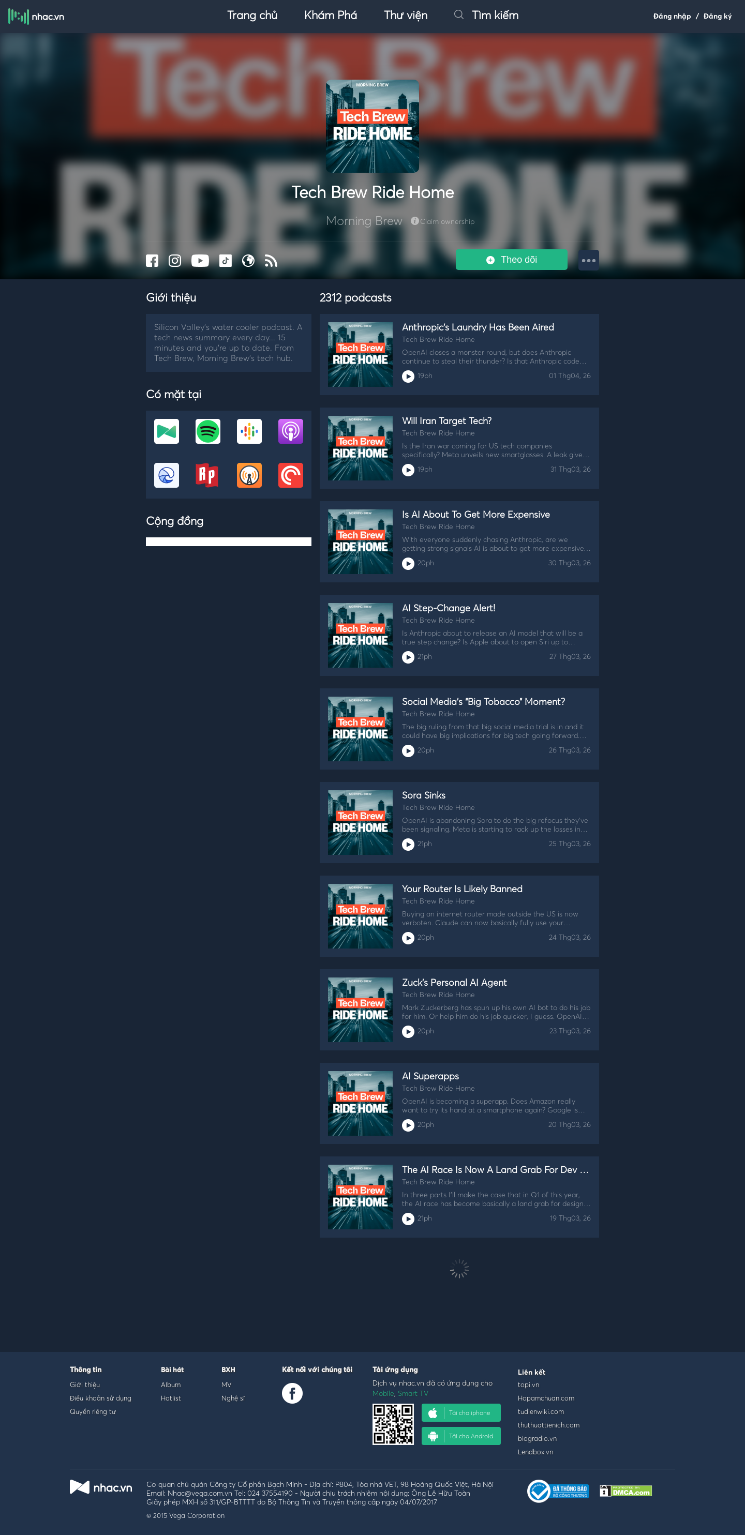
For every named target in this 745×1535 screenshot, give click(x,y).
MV (226, 1384)
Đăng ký (718, 16)
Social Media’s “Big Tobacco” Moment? (483, 702)
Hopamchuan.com (546, 1398)
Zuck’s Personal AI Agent (454, 983)
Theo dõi (512, 259)
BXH (228, 1370)
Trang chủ (252, 16)
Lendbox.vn (535, 1452)
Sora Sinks (423, 796)
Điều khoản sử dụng (100, 1398)
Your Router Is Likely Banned (462, 889)
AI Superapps (430, 1076)
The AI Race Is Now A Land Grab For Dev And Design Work (527, 1170)
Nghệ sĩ (233, 1398)
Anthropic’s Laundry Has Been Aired (478, 328)
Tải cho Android (460, 1436)
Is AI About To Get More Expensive (476, 515)
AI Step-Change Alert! (448, 608)
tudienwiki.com (541, 1411)
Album (171, 1384)
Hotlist (171, 1398)
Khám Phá (330, 16)
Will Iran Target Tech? (446, 421)
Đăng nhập (672, 16)
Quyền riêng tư (93, 1411)
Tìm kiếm (486, 16)
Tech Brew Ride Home (438, 339)
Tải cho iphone (459, 1413)
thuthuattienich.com (548, 1425)
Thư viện (405, 16)
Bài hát (172, 1370)
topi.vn (528, 1384)
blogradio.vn (537, 1438)
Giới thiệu (85, 1384)
